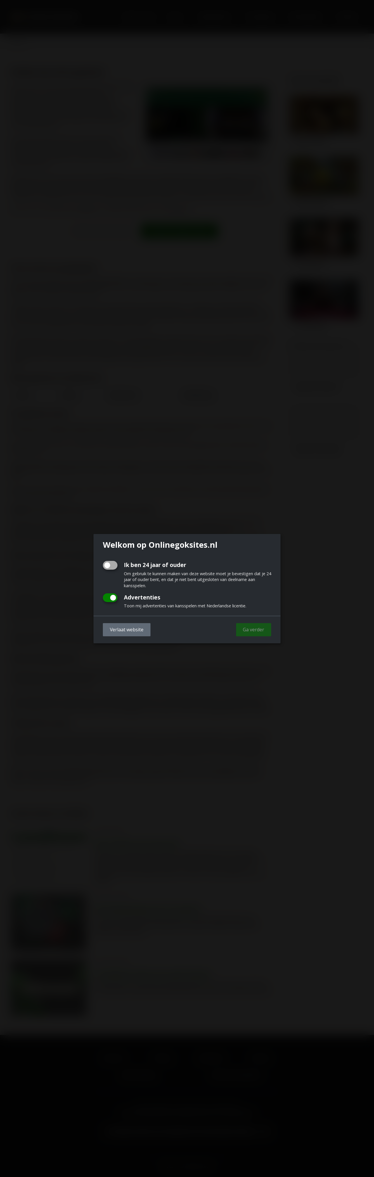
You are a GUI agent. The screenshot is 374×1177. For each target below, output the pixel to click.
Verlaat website (126, 629)
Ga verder (253, 629)
